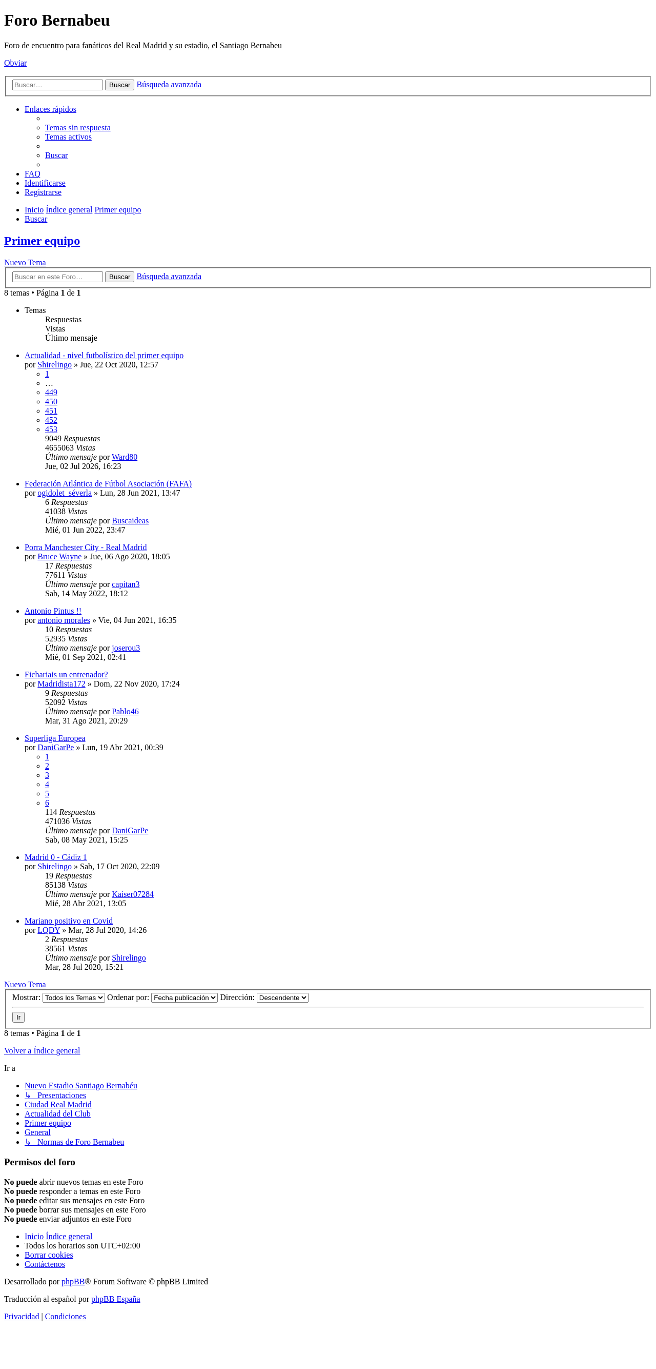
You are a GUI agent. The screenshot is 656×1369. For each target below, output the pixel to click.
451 (51, 410)
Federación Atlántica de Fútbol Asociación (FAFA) (108, 483)
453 (51, 429)
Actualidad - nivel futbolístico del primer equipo (104, 355)
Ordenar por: (162, 997)
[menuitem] (78, 127)
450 (51, 401)
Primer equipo (42, 240)
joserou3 (126, 647)
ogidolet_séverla (64, 492)
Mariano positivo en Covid (69, 920)
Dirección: (264, 997)
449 (51, 392)
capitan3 (125, 584)
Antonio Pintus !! (53, 611)
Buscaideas (130, 520)
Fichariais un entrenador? (66, 674)
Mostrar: (58, 997)
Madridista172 (61, 683)
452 (51, 420)
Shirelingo (54, 364)
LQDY (48, 930)
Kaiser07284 (133, 894)
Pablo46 (125, 711)
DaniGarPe (55, 747)
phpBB (73, 1281)
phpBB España (115, 1299)
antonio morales (63, 620)
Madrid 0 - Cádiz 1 (56, 857)
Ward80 (124, 457)
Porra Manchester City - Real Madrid (86, 547)
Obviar (15, 62)
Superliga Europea (55, 738)
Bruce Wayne (59, 556)
